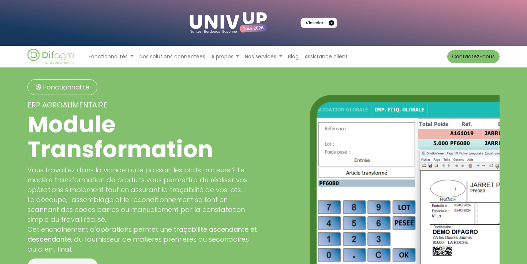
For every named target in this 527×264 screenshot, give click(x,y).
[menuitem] (172, 56)
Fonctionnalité (62, 87)
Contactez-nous (473, 56)
